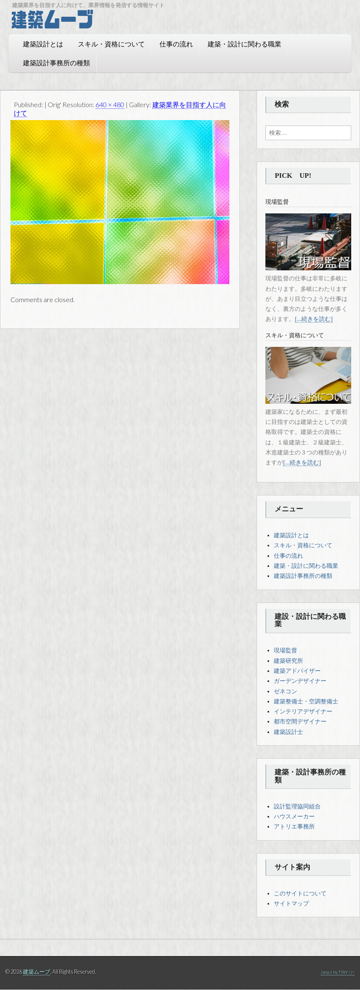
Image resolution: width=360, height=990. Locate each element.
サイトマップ (291, 903)
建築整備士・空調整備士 (306, 701)
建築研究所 (288, 661)
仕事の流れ (168, 45)
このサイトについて (300, 893)
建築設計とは (35, 45)
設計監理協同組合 (297, 806)
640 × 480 (109, 105)
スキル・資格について (102, 45)
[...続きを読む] (313, 319)
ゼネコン (285, 691)
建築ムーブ (36, 972)
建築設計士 (288, 732)
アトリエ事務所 (294, 826)
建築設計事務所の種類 (48, 64)
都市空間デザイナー (300, 721)
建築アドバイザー (297, 671)
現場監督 (285, 650)
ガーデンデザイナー (300, 681)
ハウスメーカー (294, 816)
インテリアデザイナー (303, 711)
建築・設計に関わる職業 (236, 45)
